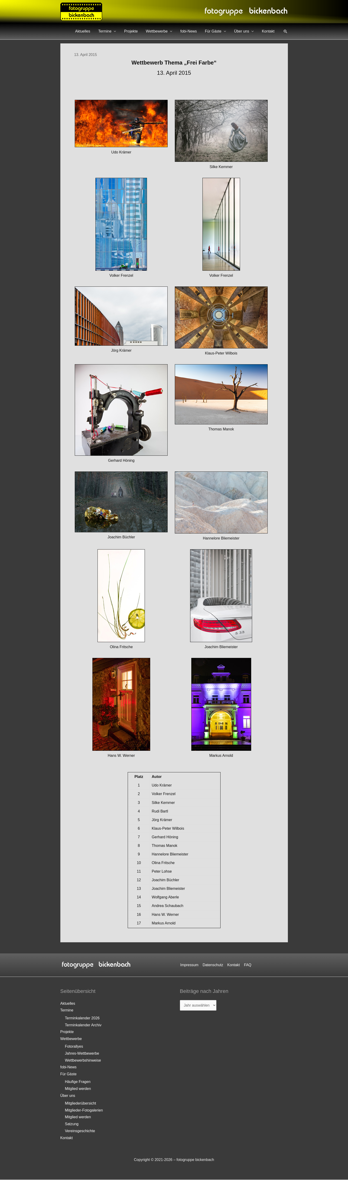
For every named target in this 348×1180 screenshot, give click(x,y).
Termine (120, 31)
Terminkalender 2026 (82, 1018)
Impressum (190, 965)
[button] (285, 31)
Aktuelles (101, 31)
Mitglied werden (78, 1089)
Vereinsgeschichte (80, 1131)
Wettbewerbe (168, 31)
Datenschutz (213, 965)
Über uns (245, 31)
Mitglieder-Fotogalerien (84, 1111)
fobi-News (197, 31)
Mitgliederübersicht (80, 1104)
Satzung (72, 1124)
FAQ (247, 965)
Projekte (144, 31)
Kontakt (269, 31)
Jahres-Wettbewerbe (82, 1054)
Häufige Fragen (78, 1082)
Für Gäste (219, 31)
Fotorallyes (74, 1047)
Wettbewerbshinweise (83, 1061)
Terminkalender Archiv (83, 1025)
